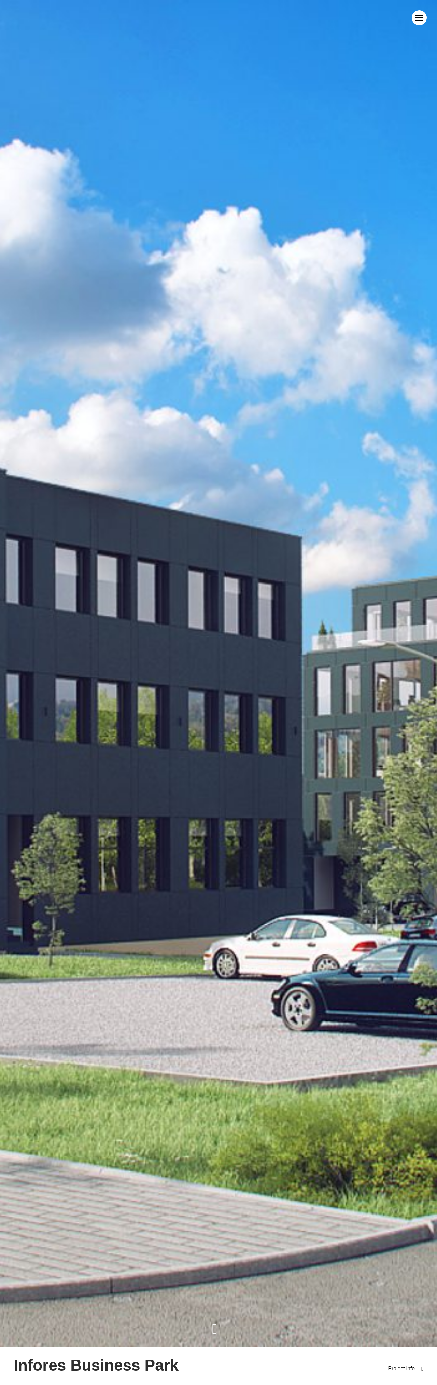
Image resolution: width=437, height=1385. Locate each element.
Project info (401, 1369)
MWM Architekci (36, 17)
